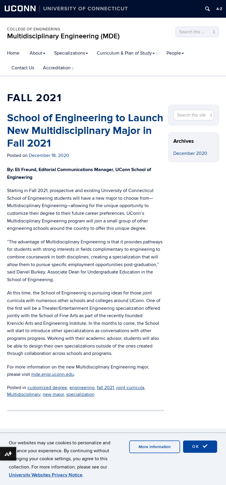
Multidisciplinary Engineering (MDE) (63, 36)
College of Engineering (33, 29)
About (37, 53)
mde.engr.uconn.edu (52, 374)
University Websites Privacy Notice (45, 475)
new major (53, 394)
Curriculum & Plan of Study (127, 53)
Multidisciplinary (23, 394)
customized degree (47, 388)
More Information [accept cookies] (155, 446)
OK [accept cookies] (200, 446)
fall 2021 (105, 388)
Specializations (71, 53)
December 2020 (190, 153)
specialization (80, 394)
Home (13, 53)
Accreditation (58, 68)
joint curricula (130, 388)
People (175, 53)
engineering (81, 388)
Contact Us (22, 68)
